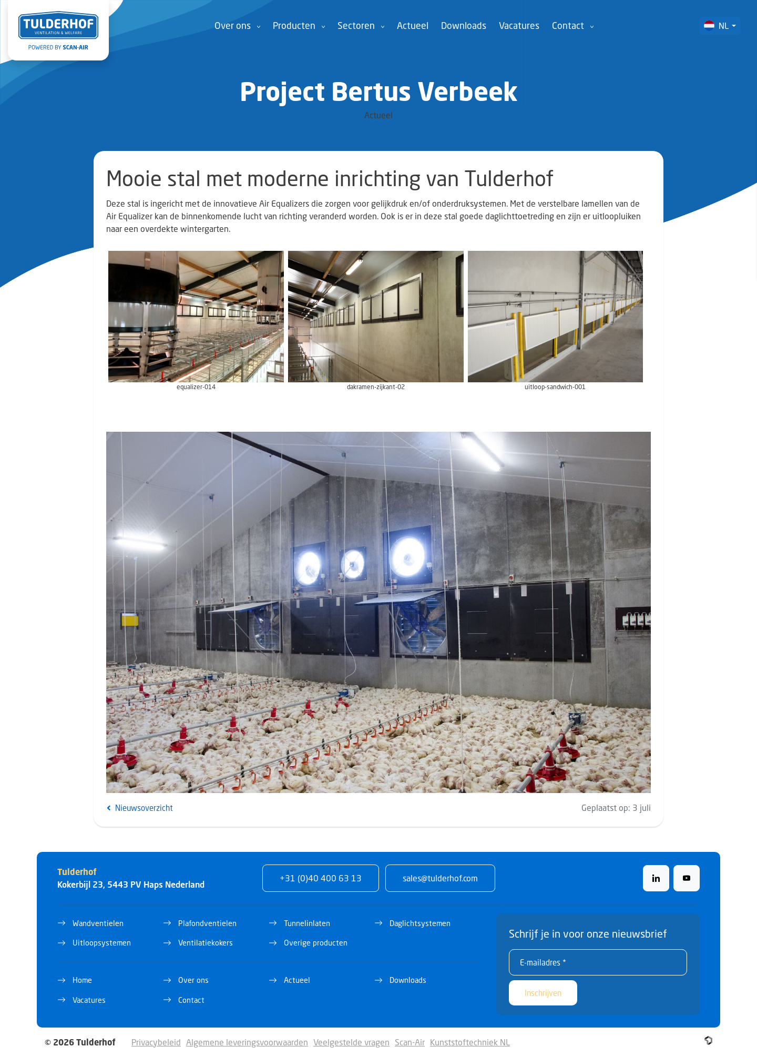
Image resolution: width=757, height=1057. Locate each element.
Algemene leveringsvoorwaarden (247, 1042)
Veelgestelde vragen (351, 1042)
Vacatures (519, 25)
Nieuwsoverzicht (140, 807)
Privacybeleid (156, 1042)
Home (82, 979)
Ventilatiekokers (205, 942)
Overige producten (315, 942)
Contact (568, 25)
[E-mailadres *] (598, 962)
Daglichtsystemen (420, 923)
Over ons (232, 25)
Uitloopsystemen (102, 942)
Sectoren (356, 25)
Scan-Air (410, 1042)
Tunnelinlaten (307, 923)
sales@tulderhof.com (440, 878)
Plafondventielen (207, 923)
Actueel (412, 25)
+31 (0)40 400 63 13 (321, 878)
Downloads (463, 25)
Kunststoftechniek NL (470, 1042)
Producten (294, 25)
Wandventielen (98, 923)
